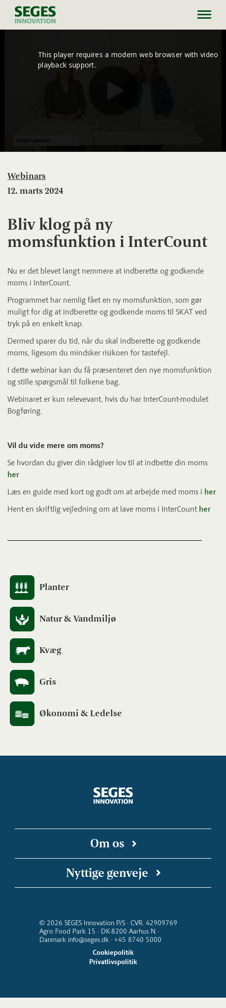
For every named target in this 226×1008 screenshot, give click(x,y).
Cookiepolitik (113, 952)
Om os (107, 843)
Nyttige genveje (107, 873)
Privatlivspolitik (113, 962)
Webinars (26, 176)
